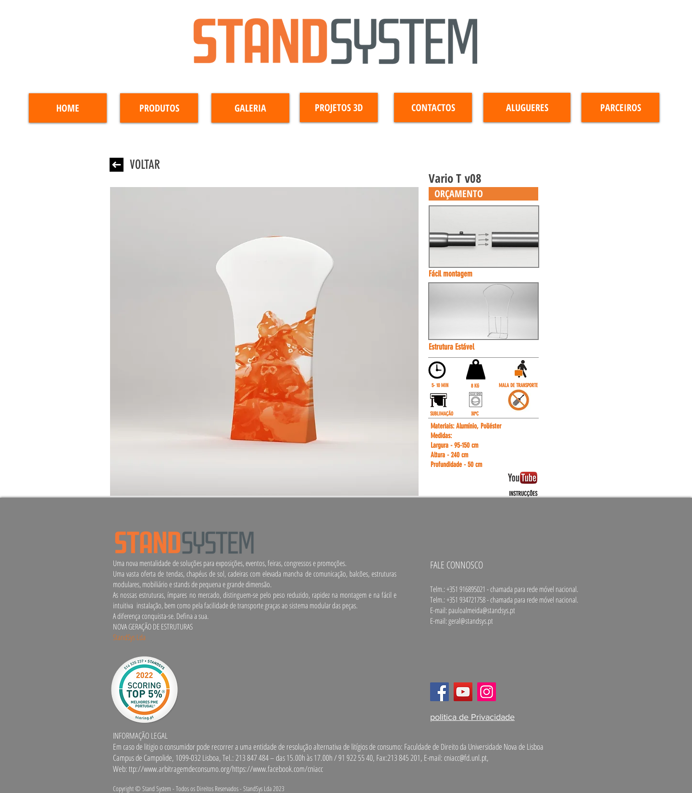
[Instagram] (486, 691)
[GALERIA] (250, 108)
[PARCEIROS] (620, 107)
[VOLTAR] (145, 165)
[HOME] (68, 108)
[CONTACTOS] (433, 107)
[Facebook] (439, 691)
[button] (483, 194)
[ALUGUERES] (526, 107)
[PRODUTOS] (159, 108)
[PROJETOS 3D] (339, 107)
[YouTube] (463, 691)
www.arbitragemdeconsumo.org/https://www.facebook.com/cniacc (233, 768)
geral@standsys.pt (470, 621)
